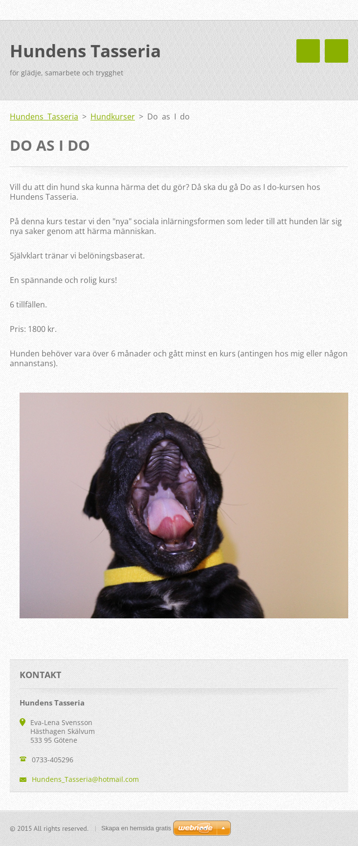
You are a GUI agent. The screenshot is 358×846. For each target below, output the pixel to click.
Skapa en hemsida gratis (136, 828)
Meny (336, 51)
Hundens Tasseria (44, 116)
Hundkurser (112, 116)
